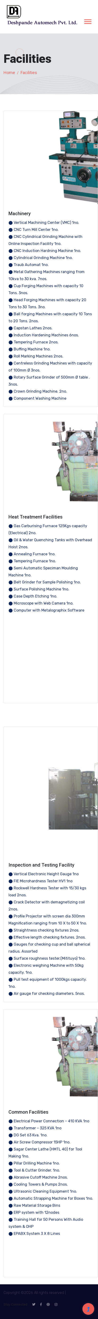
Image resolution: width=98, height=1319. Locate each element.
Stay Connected (15, 1304)
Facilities (29, 72)
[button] (87, 21)
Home (9, 72)
